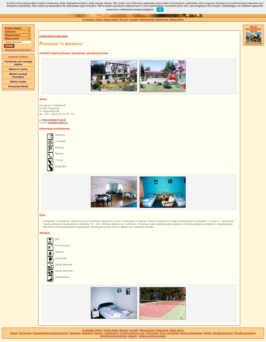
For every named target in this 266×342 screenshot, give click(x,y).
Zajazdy (132, 336)
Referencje (162, 19)
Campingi (87, 333)
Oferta (99, 19)
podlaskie (46, 36)
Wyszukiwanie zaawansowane (18, 50)
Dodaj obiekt (111, 19)
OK (160, 9)
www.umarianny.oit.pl (54, 119)
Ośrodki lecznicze (223, 333)
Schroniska (152, 333)
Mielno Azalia (18, 81)
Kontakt (134, 19)
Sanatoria (74, 333)
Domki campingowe (191, 333)
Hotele (14, 333)
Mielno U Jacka (18, 69)
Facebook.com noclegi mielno (18, 63)
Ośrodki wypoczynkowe (113, 336)
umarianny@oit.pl (58, 122)
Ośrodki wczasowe (244, 333)
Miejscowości (147, 19)
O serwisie (88, 19)
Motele (207, 333)
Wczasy (123, 19)
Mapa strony (177, 19)
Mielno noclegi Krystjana (18, 75)
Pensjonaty (25, 333)
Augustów (61, 36)
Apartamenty (111, 333)
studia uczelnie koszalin (152, 336)
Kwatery (98, 333)
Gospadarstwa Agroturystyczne (50, 333)
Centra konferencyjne (132, 333)
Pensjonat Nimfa (18, 86)
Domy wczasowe (169, 333)
